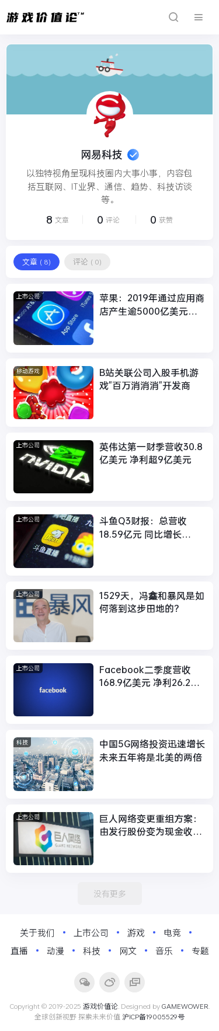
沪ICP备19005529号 (153, 1016)
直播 (19, 950)
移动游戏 (28, 371)
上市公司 (28, 296)
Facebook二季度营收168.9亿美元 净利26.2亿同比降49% (149, 676)
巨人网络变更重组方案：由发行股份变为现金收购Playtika (150, 825)
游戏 (136, 932)
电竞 (172, 932)
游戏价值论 (100, 1006)
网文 (128, 950)
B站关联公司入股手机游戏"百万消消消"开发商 (149, 378)
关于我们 (37, 932)
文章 (36, 261)
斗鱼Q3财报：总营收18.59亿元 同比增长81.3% (143, 527)
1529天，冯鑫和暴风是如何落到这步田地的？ (151, 601)
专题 (200, 950)
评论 (87, 261)
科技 (22, 742)
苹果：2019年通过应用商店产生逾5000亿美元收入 (151, 304)
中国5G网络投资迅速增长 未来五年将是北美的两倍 (152, 749)
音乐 (164, 950)
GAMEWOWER (185, 1006)
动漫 (55, 950)
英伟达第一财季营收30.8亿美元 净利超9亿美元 (151, 452)
